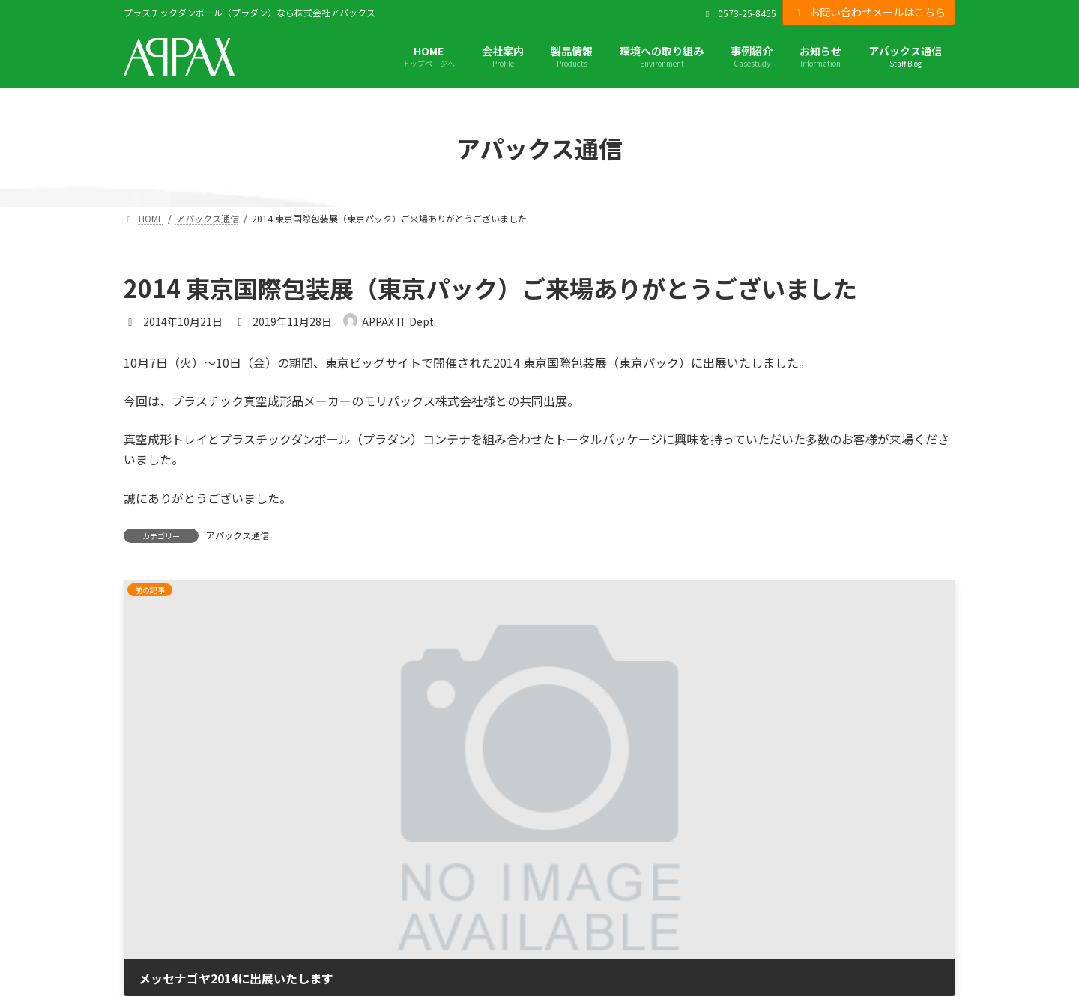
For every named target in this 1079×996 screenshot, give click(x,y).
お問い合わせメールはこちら (869, 11)
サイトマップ (155, 917)
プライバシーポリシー (176, 875)
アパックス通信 (237, 535)
